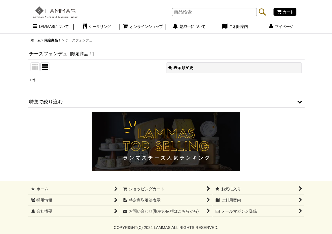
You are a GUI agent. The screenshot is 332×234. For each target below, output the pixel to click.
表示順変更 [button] (180, 67)
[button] (166, 102)
